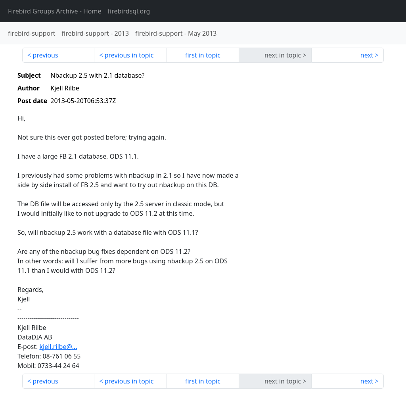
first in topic (202, 55)
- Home (55, 11)
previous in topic (129, 55)
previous (45, 55)
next (366, 55)
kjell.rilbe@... (58, 346)
